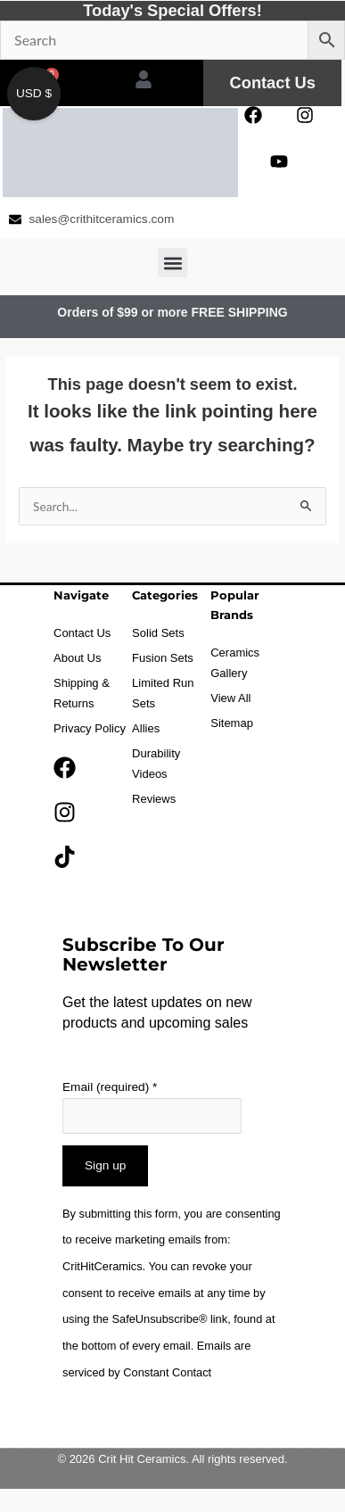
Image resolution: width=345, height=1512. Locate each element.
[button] (172, 262)
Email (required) (109, 1087)
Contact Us (273, 82)
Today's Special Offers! (172, 10)
